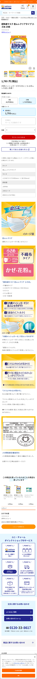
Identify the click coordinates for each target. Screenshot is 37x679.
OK (18, 675)
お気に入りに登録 (30, 68)
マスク (7, 17)
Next (34, 50)
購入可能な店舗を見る (18, 149)
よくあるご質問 (11, 612)
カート (27, 7)
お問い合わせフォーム (13, 618)
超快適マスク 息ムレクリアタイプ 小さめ (18, 496)
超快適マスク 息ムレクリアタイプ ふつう (8, 496)
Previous (3, 50)
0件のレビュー (6, 32)
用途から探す (14, 17)
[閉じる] (35, 657)
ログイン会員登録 (23, 7)
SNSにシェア (34, 68)
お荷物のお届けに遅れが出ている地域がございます (18, 2)
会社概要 (4, 653)
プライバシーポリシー (19, 663)
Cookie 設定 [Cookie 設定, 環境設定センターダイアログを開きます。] (18, 670)
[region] (18, 666)
